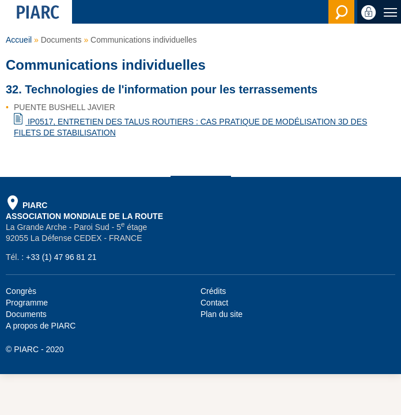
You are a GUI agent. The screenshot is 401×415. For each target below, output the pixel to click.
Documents (26, 314)
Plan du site (221, 314)
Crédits (213, 291)
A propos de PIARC (40, 325)
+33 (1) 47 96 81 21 (61, 257)
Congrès (21, 291)
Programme (27, 302)
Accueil (19, 39)
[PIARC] (36, 12)
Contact (214, 302)
